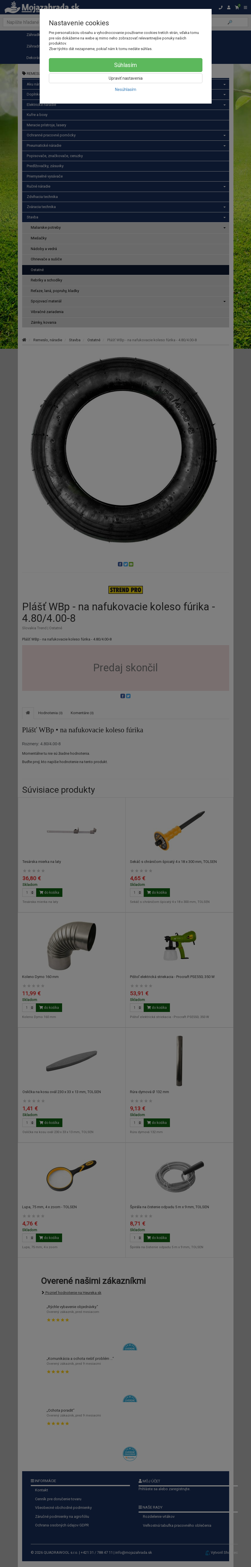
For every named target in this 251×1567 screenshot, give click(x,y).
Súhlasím (125, 65)
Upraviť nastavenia (126, 78)
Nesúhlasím (125, 89)
